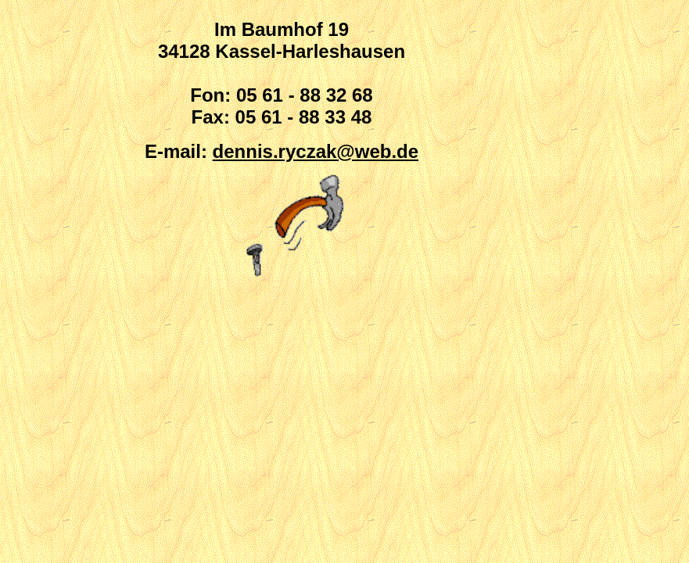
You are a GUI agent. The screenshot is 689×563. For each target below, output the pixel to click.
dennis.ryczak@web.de (316, 151)
